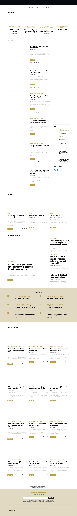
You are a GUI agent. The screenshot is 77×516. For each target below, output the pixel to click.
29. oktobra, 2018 (32, 217)
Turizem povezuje (55, 215)
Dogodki (42, 7)
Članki (10, 26)
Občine (32, 26)
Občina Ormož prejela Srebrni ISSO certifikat (40, 146)
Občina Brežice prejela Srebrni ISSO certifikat (58, 424)
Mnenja (8, 213)
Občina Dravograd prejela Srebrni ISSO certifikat (39, 46)
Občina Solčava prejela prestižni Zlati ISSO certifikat (38, 424)
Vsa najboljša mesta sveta (63, 143)
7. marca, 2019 (52, 279)
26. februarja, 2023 (62, 133)
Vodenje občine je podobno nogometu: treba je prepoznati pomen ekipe (58, 260)
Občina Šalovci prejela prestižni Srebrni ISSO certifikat (59, 462)
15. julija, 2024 (32, 99)
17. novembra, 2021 (62, 145)
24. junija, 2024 (33, 175)
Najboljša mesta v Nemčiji (63, 137)
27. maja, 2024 (31, 465)
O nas (12, 509)
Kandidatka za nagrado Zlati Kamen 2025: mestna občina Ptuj (57, 315)
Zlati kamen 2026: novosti (15, 30)
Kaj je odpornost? (62, 132)
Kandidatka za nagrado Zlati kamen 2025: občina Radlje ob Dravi (57, 306)
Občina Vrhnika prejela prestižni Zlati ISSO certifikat (39, 71)
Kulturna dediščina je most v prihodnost (59, 276)
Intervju (12, 261)
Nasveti (28, 26)
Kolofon (15, 510)
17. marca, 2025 (17, 309)
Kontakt (8, 509)
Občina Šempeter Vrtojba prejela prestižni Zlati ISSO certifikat (39, 121)
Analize (31, 68)
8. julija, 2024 (32, 124)
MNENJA (10, 194)
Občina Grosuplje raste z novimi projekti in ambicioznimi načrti (59, 242)
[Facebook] (54, 170)
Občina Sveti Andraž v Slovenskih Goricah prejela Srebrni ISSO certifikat (39, 172)
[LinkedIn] (57, 170)
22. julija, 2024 (32, 74)
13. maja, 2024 (52, 465)
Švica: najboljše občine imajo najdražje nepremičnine (64, 160)
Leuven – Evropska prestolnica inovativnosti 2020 (63, 152)
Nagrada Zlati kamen (16, 26)
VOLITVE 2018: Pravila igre (36, 215)
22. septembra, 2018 (62, 161)
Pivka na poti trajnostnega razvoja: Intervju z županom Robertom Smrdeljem (20, 266)
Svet (68, 130)
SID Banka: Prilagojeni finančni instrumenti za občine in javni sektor (30, 31)
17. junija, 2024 (31, 427)
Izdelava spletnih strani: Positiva (60, 509)
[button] (69, 7)
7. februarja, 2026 (14, 33)
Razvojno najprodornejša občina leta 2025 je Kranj (46, 30)
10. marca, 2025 (49, 309)
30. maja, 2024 (52, 265)
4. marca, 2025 (10, 271)
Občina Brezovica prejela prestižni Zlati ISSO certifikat (17, 462)
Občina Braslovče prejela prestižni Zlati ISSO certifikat (38, 462)
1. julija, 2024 (52, 390)
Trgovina (47, 7)
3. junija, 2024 (10, 465)
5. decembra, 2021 (62, 139)
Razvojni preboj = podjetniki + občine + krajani (15, 216)
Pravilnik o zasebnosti (18, 509)
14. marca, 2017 (53, 217)
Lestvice (38, 68)
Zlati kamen (31, 7)
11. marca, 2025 (46, 33)
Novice (37, 7)
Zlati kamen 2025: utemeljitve (62, 30)
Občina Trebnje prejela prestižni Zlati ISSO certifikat (39, 96)
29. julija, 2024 (32, 49)
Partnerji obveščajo (31, 27)
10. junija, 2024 (53, 427)
